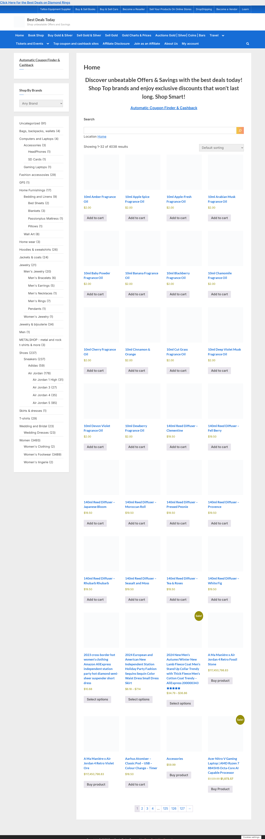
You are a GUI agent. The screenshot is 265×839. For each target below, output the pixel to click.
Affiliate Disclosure (116, 43)
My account (190, 43)
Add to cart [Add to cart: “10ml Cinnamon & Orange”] (136, 370)
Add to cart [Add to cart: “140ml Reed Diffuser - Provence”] (219, 523)
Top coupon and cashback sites (76, 43)
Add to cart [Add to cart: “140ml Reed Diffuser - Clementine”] (178, 447)
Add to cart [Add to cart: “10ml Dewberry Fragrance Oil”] (136, 447)
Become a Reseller (134, 9)
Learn (245, 9)
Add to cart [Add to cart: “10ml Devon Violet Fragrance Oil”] (95, 447)
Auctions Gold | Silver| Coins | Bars (180, 35)
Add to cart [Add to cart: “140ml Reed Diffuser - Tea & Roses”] (178, 599)
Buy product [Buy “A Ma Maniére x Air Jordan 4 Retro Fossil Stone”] (220, 680)
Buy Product (220, 789)
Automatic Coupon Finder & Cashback (163, 108)
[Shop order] (221, 147)
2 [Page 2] (142, 808)
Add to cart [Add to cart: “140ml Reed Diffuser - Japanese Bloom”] (95, 523)
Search (89, 119)
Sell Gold (111, 35)
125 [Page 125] (165, 808)
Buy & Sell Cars (109, 9)
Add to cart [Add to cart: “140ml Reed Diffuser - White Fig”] (219, 599)
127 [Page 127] (182, 808)
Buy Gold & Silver (60, 35)
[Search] (240, 130)
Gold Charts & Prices (136, 35)
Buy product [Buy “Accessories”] (179, 775)
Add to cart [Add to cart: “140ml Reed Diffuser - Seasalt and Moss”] (136, 599)
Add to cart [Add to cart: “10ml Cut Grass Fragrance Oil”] (178, 370)
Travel (214, 35)
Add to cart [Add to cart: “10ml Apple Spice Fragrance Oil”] (136, 218)
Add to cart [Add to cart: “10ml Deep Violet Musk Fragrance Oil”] (219, 370)
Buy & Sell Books (85, 9)
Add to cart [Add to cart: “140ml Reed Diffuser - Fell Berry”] (219, 447)
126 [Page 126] (173, 808)
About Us (171, 43)
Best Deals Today (41, 19)
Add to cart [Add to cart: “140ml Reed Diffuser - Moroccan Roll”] (136, 523)
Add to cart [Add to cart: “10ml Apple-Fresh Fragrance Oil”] (178, 218)
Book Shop (36, 35)
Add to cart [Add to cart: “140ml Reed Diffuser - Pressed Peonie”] (178, 523)
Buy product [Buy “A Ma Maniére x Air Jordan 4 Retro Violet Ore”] (96, 784)
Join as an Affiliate (147, 43)
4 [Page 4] (153, 808)
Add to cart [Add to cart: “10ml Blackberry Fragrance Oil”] (178, 294)
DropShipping (204, 9)
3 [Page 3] (147, 808)
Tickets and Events (29, 43)
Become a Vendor (226, 9)
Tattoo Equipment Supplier (55, 9)
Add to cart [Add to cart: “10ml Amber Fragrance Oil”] (95, 218)
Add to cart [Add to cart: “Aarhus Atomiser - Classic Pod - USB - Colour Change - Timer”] (136, 784)
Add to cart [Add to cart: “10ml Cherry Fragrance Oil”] (95, 370)
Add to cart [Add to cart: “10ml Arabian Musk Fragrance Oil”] (219, 218)
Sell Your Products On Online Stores (170, 9)
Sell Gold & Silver (89, 35)
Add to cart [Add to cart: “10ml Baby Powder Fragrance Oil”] (95, 294)
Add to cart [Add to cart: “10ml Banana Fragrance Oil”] (136, 294)
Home (19, 35)
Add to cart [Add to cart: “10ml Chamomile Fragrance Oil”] (219, 294)
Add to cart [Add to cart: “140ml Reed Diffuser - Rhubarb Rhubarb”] (95, 599)
